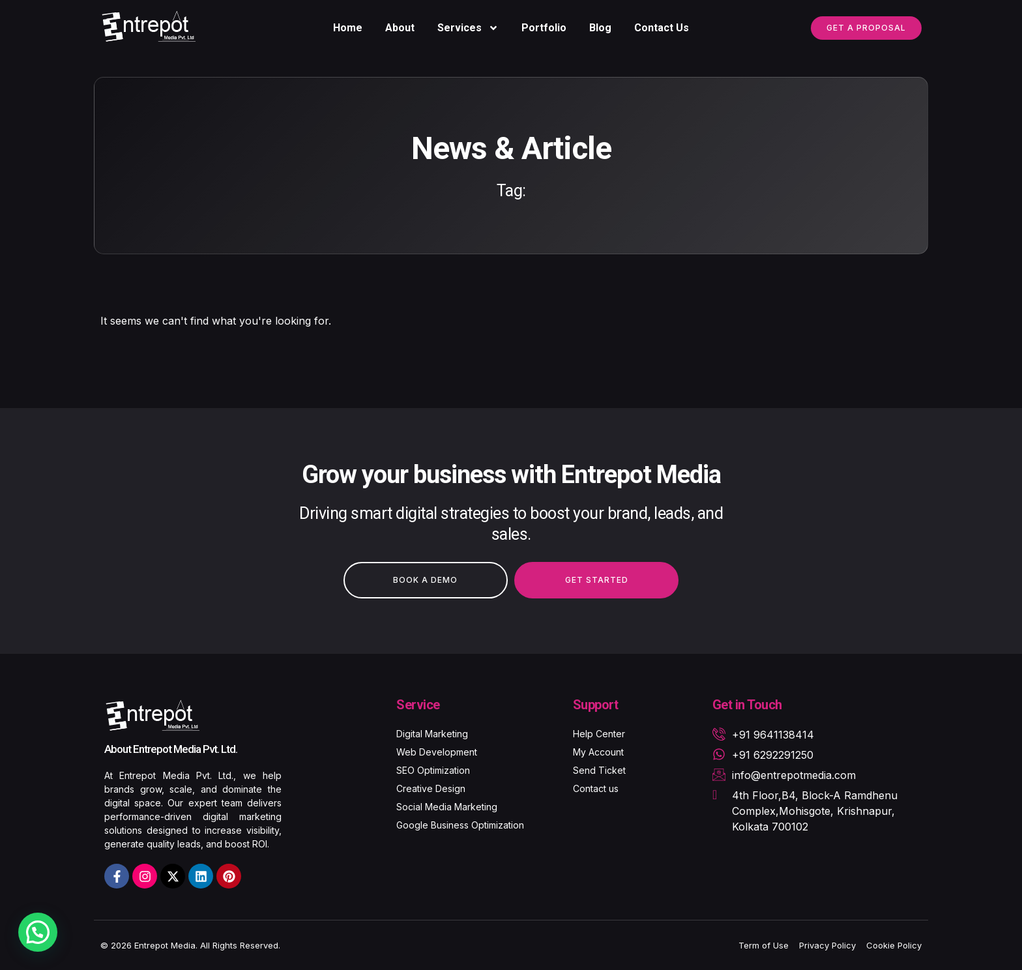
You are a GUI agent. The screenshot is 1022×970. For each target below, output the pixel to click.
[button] (37, 932)
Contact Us (661, 28)
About (400, 28)
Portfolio (543, 28)
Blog (600, 28)
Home (347, 28)
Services (468, 28)
